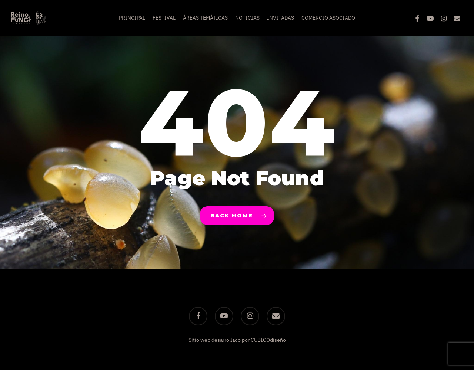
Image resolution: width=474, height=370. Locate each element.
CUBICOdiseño (268, 340)
